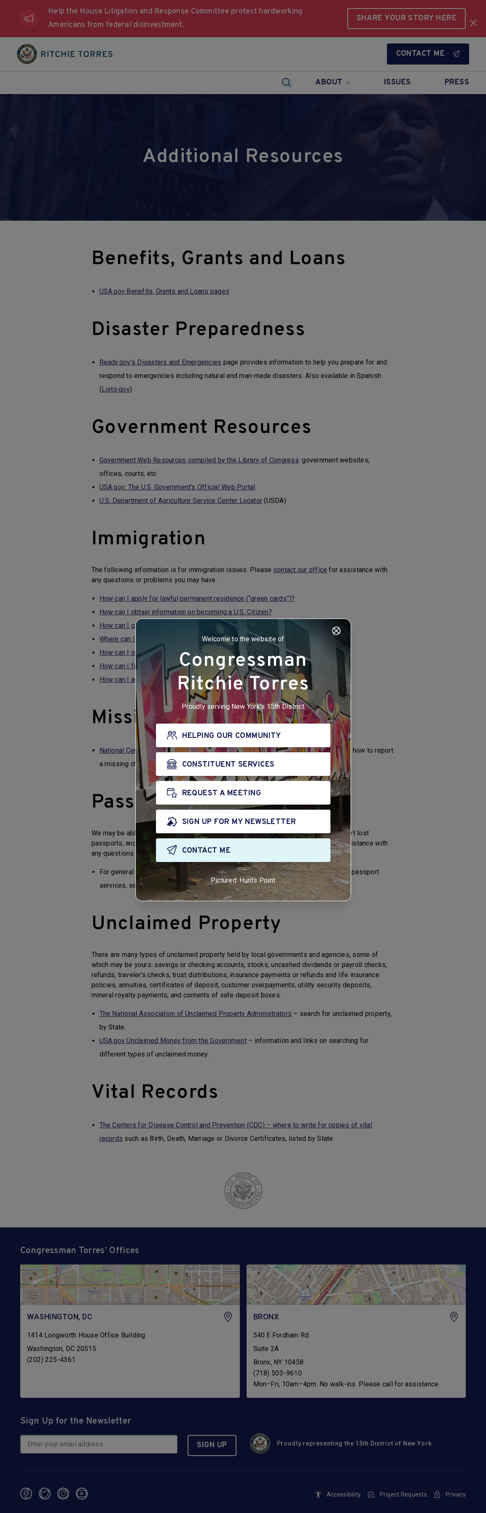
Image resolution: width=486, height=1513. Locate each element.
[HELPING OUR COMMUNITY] (243, 735)
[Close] (336, 631)
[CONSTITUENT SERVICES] (243, 764)
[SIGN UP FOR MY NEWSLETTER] (243, 821)
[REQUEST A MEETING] (243, 793)
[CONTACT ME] (243, 850)
